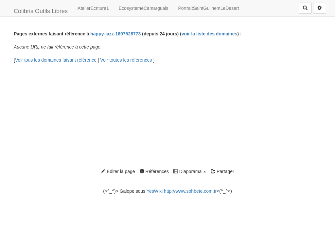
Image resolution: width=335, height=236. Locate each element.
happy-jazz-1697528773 (115, 33)
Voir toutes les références (126, 60)
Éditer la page (118, 171)
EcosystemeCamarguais (143, 8)
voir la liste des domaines (209, 33)
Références (154, 171)
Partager (222, 171)
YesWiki (155, 191)
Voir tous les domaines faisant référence (56, 60)
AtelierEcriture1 (93, 8)
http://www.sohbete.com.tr (190, 191)
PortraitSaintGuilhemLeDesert (208, 8)
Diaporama (189, 171)
